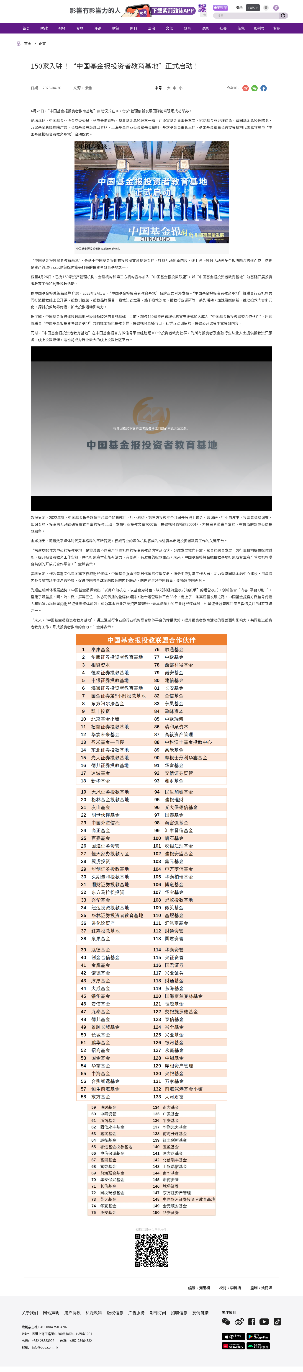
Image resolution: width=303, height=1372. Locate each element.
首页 (26, 28)
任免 (241, 28)
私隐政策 (94, 1312)
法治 (151, 28)
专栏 (80, 28)
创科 (133, 28)
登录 (239, 7)
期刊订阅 (158, 1312)
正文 (42, 43)
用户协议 (72, 1312)
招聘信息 (179, 1312)
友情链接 (200, 1312)
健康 (205, 28)
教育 (187, 28)
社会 (223, 28)
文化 (169, 28)
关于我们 (30, 1312)
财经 (115, 28)
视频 (62, 28)
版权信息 (115, 1312)
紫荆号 (259, 28)
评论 (97, 28)
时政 (44, 28)
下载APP (252, 8)
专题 (276, 28)
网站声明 (51, 1312)
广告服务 (136, 1312)
